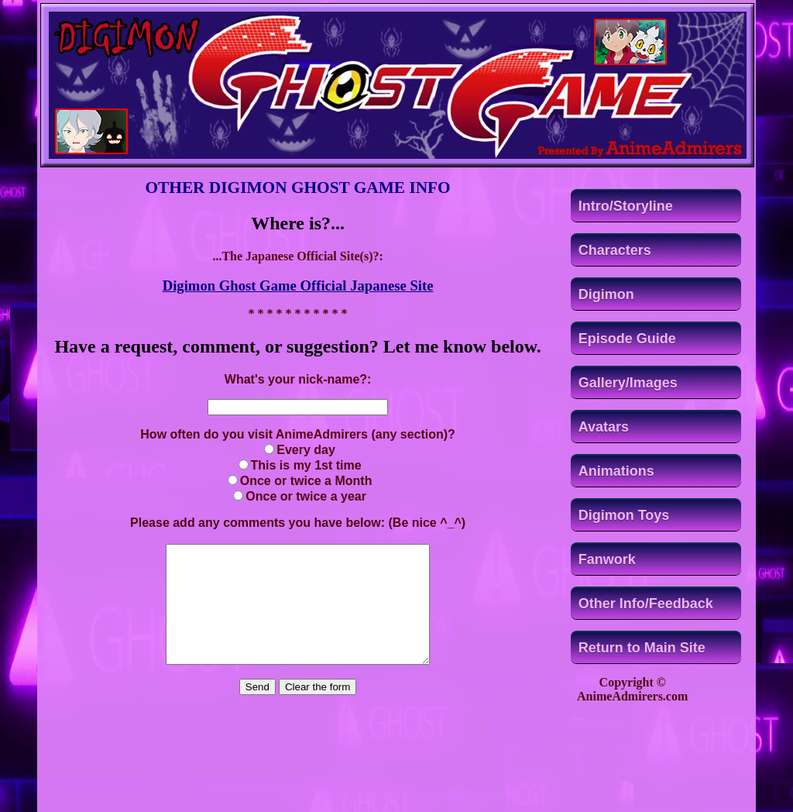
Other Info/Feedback (645, 603)
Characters (614, 250)
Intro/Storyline (625, 206)
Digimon (606, 294)
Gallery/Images (628, 383)
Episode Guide (627, 338)
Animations (616, 471)
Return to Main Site (641, 647)
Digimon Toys (624, 515)
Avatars (603, 427)
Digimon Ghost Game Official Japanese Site (298, 285)
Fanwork (607, 559)
